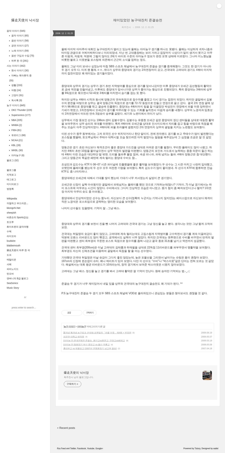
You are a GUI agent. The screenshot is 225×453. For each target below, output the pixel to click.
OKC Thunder (21, 110)
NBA (16, 120)
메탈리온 (11, 259)
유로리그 (18, 135)
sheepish (11, 212)
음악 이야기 (16, 31)
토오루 (10, 222)
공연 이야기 (20, 45)
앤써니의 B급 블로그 (17, 278)
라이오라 (11, 236)
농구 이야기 (16, 105)
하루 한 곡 (19, 60)
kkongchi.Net (13, 208)
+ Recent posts (66, 428)
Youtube (90, 448)
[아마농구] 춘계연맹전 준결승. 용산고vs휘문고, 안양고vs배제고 (94, 340)
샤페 (9, 264)
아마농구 (17, 155)
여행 (16, 90)
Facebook (81, 448)
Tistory (197, 448)
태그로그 (11, 179)
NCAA (17, 140)
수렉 (9, 231)
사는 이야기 (16, 65)
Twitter (73, 448)
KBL (16, 145)
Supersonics (21, 115)
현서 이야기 (20, 70)
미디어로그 (12, 184)
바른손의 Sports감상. (18, 217)
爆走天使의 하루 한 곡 (18, 250)
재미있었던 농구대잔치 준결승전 (137, 20)
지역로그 (11, 174)
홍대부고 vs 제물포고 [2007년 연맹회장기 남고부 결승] (90, 348)
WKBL (17, 150)
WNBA (16, 125)
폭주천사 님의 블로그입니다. (79, 377)
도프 (9, 255)
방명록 (10, 189)
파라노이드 (12, 269)
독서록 (16, 100)
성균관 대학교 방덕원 (73, 336)
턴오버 (10, 273)
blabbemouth (13, 245)
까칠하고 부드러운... (17, 203)
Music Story (13, 287)
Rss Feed (61, 448)
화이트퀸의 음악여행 (18, 226)
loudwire (11, 240)
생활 (16, 85)
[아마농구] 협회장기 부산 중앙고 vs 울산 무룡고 (86, 344)
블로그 (13, 160)
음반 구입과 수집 (22, 55)
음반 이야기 (20, 40)
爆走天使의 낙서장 (25, 20)
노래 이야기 (20, 50)
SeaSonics (12, 283)
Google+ (99, 448)
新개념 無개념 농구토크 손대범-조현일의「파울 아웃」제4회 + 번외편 (97, 332)
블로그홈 (11, 170)
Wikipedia (12, 198)
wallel (215, 448)
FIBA (16, 130)
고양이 (17, 95)
